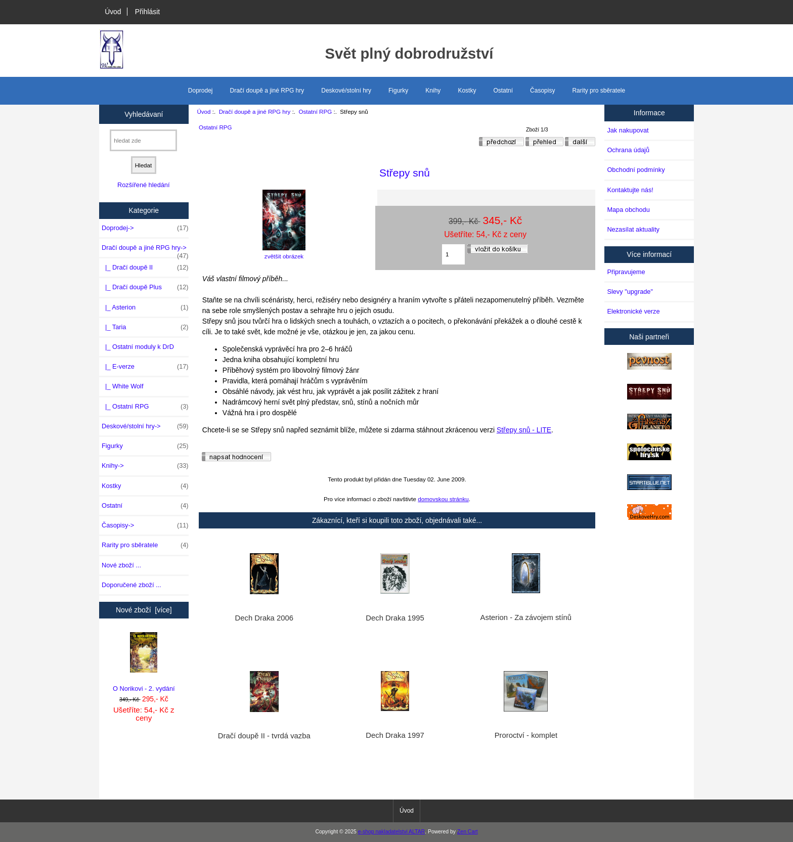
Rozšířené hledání (143, 185)
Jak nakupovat (627, 130)
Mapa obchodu (628, 209)
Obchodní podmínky (636, 169)
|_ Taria (145, 327)
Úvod (113, 12)
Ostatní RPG (315, 111)
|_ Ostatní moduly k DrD (138, 346)
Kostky (467, 90)
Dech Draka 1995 (395, 618)
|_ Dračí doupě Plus (145, 287)
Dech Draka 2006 (264, 618)
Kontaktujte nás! (630, 190)
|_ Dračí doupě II (145, 267)
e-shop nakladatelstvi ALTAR (391, 831)
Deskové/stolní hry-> (145, 426)
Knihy (432, 90)
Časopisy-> (145, 525)
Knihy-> (145, 466)
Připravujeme (626, 272)
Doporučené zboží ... (131, 585)
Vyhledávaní (143, 114)
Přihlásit (147, 12)
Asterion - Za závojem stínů (525, 617)
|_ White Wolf (122, 386)
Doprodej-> (145, 228)
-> (145, 250)
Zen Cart (467, 831)
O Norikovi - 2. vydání (144, 662)
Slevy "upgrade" (630, 291)
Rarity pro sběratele (598, 90)
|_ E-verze (145, 367)
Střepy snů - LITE (524, 430)
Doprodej (200, 90)
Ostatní (503, 90)
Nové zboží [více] (144, 610)
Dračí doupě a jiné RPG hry (255, 111)
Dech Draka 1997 (395, 735)
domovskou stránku (443, 499)
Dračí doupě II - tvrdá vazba (264, 736)
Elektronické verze (633, 311)
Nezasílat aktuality (633, 229)
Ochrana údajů (628, 150)
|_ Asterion (145, 307)
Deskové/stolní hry (346, 90)
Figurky (398, 90)
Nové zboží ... (121, 565)
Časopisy (542, 90)
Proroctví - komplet (526, 735)
